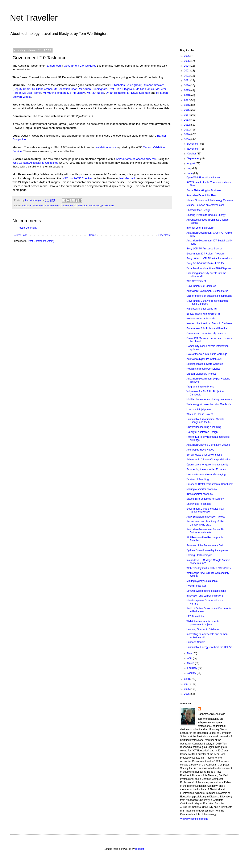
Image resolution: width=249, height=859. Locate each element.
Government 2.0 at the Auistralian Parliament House (205, 510)
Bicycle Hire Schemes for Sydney (205, 498)
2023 (187, 70)
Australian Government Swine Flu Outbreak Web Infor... (205, 531)
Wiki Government (196, 281)
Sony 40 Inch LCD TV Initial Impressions (209, 258)
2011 (187, 129)
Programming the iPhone (200, 386)
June (190, 173)
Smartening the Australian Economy (206, 469)
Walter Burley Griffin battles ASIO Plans (208, 568)
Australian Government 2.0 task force (207, 291)
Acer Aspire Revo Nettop (200, 449)
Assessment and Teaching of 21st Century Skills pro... (205, 523)
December (193, 143)
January (192, 673)
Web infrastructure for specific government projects (203, 623)
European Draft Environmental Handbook (209, 484)
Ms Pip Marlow (76, 92)
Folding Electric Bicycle (199, 555)
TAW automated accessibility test (136, 159)
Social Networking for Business (203, 190)
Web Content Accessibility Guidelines (35, 162)
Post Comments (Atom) (41, 241)
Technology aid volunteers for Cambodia (208, 404)
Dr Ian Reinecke (116, 92)
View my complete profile (194, 818)
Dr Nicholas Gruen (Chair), (127, 85)
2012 (187, 124)
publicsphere (107, 205)
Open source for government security (207, 464)
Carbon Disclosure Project (201, 373)
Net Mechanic (127, 178)
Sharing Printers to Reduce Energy (205, 214)
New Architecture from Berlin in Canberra (209, 323)
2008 (187, 679)
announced (54, 65)
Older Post (164, 235)
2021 (187, 80)
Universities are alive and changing (205, 474)
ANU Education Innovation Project (205, 516)
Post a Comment (27, 227)
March (191, 663)
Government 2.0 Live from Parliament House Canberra (207, 302)
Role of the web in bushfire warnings (206, 354)
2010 (187, 134)
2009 (187, 139)
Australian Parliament (33, 205)
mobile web (94, 205)
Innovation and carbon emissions (204, 595)
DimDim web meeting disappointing (206, 590)
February (192, 668)
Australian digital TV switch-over (204, 359)
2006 (187, 689)
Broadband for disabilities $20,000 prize (208, 268)
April (190, 658)
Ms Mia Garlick (145, 89)
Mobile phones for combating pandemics (209, 399)
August (191, 163)
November (193, 148)
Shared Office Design (198, 210)
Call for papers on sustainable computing (209, 295)
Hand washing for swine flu (201, 308)
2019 (187, 90)
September (193, 158)
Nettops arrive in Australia (200, 318)
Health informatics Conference (203, 368)
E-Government (52, 205)
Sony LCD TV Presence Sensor (204, 248)
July (189, 168)
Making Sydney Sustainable (201, 581)
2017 (187, 100)
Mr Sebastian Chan (65, 89)
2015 (187, 109)
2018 (187, 95)
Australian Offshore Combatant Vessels (208, 444)
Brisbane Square (195, 642)
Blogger (139, 848)
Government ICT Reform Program (205, 253)
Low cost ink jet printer (198, 409)
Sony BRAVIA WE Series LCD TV (205, 263)
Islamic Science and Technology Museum (209, 200)
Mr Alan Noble (95, 92)
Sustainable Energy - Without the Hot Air (209, 647)
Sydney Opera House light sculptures (207, 550)
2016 (187, 105)
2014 (187, 114)
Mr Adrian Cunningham (93, 89)
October (192, 153)
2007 (187, 683)
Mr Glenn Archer (42, 89)
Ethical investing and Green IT (203, 313)
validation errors (106, 147)
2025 (187, 60)
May (189, 653)
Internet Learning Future (199, 227)
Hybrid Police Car (196, 585)
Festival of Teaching (197, 479)
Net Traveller (34, 17)
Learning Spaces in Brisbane (202, 629)
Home (92, 235)
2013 (187, 119)
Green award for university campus (205, 333)
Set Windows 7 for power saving (204, 454)
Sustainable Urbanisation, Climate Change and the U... (205, 421)
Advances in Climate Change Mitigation (208, 459)
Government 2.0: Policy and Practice (206, 328)
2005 (187, 693)
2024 (187, 65)
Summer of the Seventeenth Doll (204, 545)
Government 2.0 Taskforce (80, 65)
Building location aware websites (204, 363)
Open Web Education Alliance (203, 177)
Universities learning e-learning (203, 427)
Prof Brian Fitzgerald (121, 89)
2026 (187, 55)
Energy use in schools (198, 503)
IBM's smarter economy (199, 494)
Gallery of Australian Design (201, 432)
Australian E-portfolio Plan (201, 195)
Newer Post (20, 235)
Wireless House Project (199, 414)
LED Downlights (195, 616)
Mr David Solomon (138, 92)
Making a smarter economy (201, 489)
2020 (187, 85)
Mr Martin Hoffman (54, 92)
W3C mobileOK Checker (77, 178)
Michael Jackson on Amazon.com (205, 205)
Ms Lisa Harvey (31, 92)
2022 (187, 75)
